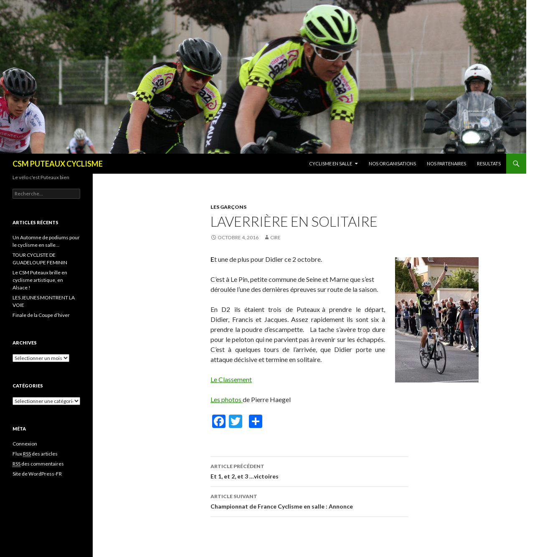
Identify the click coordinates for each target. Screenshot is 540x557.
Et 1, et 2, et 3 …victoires (309, 470)
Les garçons (228, 207)
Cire (275, 237)
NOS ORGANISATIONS (392, 163)
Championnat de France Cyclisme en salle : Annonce (309, 500)
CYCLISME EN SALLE (330, 163)
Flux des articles (35, 454)
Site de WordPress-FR (37, 474)
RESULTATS (489, 163)
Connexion (25, 444)
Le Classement (231, 379)
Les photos (226, 399)
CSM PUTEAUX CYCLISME (58, 163)
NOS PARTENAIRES (446, 163)
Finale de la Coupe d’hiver (41, 315)
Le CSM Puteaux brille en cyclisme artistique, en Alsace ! (40, 280)
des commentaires (38, 464)
